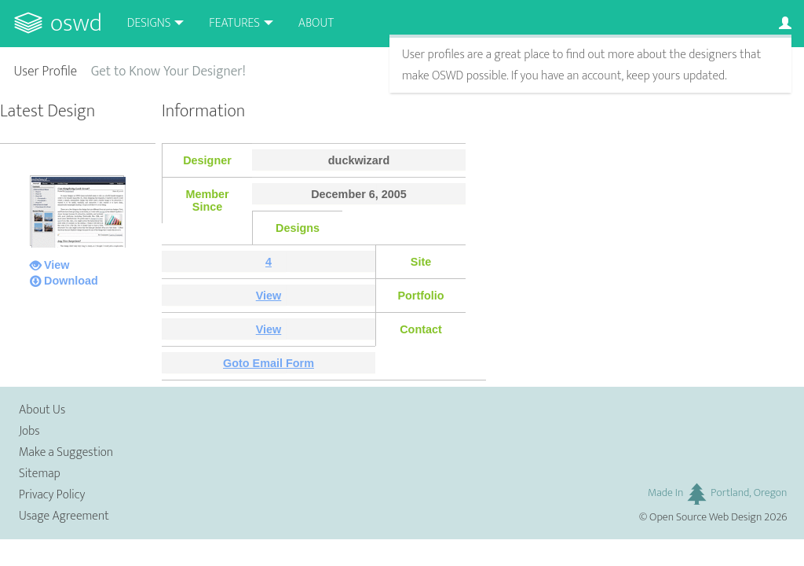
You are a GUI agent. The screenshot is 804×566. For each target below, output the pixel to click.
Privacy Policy (52, 494)
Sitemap (39, 473)
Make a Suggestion (66, 452)
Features (234, 23)
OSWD (76, 23)
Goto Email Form (268, 363)
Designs (149, 23)
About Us (42, 410)
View (57, 265)
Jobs (29, 431)
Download (71, 280)
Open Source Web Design (705, 517)
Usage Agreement (64, 516)
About (316, 23)
